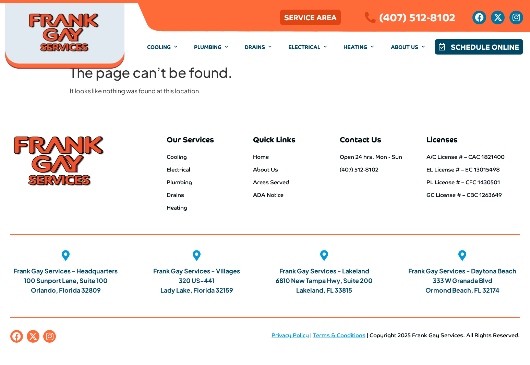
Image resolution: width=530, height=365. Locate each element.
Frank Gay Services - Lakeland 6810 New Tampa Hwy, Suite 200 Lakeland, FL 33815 (324, 280)
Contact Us (360, 139)
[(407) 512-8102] (370, 17)
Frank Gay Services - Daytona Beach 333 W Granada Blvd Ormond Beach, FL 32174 (462, 280)
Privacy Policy (290, 334)
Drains (258, 47)
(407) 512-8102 (417, 16)
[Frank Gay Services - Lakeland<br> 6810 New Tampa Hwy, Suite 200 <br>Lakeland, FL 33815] (324, 255)
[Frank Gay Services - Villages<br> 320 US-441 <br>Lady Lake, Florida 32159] (197, 255)
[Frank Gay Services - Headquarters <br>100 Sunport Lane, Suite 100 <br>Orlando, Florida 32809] (66, 255)
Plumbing (211, 47)
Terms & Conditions (339, 334)
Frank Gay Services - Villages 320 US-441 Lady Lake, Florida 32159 (196, 280)
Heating (359, 47)
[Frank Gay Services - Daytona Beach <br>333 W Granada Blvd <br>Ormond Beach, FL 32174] (462, 255)
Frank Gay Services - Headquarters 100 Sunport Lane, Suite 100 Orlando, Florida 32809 (66, 280)
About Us (408, 47)
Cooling (162, 47)
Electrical (307, 47)
